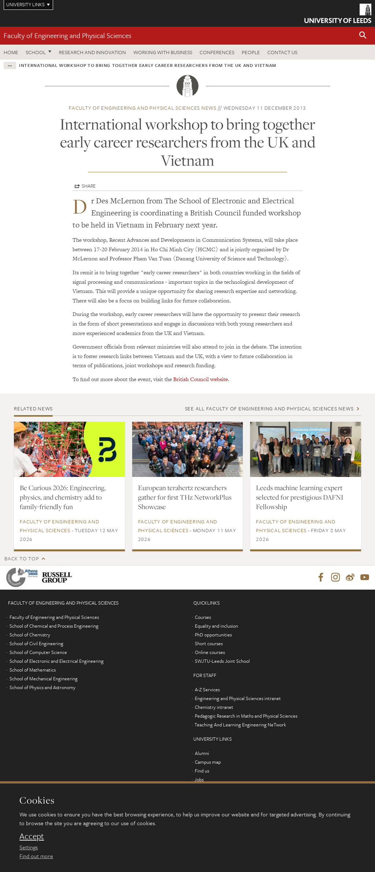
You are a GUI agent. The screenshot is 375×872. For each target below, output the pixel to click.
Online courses (210, 652)
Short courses (209, 643)
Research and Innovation (92, 52)
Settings (28, 847)
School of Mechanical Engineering (44, 678)
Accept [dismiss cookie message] (31, 836)
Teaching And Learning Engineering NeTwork (240, 724)
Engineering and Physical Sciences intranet (238, 698)
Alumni (202, 753)
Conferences (217, 52)
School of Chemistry (30, 634)
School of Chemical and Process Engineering (54, 625)
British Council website (200, 379)
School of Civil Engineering (36, 643)
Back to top (21, 558)
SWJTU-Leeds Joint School (222, 661)
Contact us (282, 52)
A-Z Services (207, 689)
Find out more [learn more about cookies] (36, 856)
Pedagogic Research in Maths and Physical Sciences (246, 715)
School (36, 52)
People (251, 52)
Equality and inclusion (216, 625)
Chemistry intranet (214, 707)
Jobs (199, 779)
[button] (362, 35)
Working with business (162, 52)
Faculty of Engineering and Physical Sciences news (142, 108)
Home (11, 52)
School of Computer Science (38, 652)
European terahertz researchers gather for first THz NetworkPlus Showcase (184, 497)
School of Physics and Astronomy (42, 687)
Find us (202, 770)
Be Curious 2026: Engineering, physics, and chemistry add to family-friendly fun (63, 497)
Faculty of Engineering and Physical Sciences (67, 35)
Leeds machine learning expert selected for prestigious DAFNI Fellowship (300, 497)
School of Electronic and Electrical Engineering (57, 661)
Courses (203, 617)
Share (89, 185)
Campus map (208, 762)
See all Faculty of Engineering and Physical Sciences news (269, 408)
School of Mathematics (33, 669)
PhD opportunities (213, 634)
